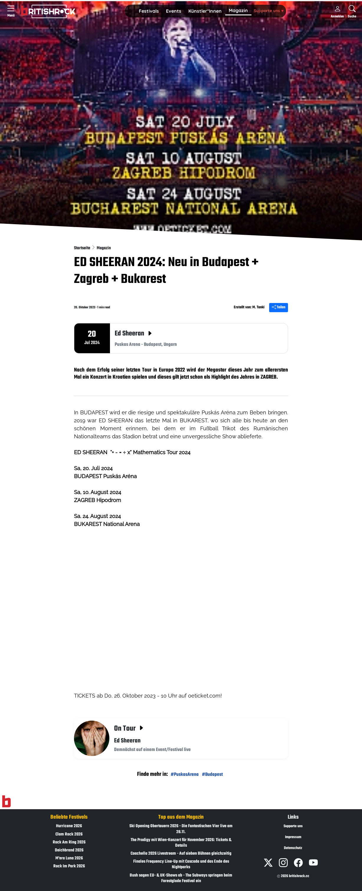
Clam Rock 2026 (69, 834)
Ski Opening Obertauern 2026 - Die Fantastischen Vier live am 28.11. (181, 829)
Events (173, 11)
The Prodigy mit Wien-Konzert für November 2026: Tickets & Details (181, 843)
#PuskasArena (185, 774)
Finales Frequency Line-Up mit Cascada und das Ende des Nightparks (181, 864)
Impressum (293, 837)
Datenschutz (293, 848)
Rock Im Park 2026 (69, 866)
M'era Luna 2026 (69, 858)
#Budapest (212, 774)
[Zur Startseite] (6, 801)
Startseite (82, 248)
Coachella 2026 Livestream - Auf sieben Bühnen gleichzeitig (181, 853)
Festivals (149, 11)
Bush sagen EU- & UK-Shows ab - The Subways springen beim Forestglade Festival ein (181, 878)
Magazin (238, 10)
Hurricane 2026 (69, 826)
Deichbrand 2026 (69, 850)
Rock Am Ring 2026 (69, 842)
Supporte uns (269, 10)
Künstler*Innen (205, 11)
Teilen (278, 307)
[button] (148, 11)
